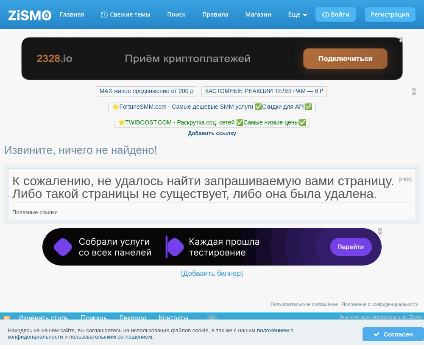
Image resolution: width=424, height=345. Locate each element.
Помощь (94, 318)
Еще (297, 14)
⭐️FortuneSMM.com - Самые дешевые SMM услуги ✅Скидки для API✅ (212, 106)
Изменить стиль (43, 318)
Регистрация (390, 14)
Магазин (258, 14)
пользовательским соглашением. (111, 337)
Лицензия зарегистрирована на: (374, 317)
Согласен (393, 334)
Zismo (415, 317)
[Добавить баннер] (212, 273)
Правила (215, 14)
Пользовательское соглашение (304, 304)
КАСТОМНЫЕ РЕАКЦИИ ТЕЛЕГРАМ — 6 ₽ (264, 91)
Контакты (173, 318)
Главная (72, 14)
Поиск (176, 14)
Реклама (133, 318)
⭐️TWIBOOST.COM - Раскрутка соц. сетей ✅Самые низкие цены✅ (212, 122)
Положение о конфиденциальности (380, 304)
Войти (335, 14)
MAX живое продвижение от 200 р (147, 91)
